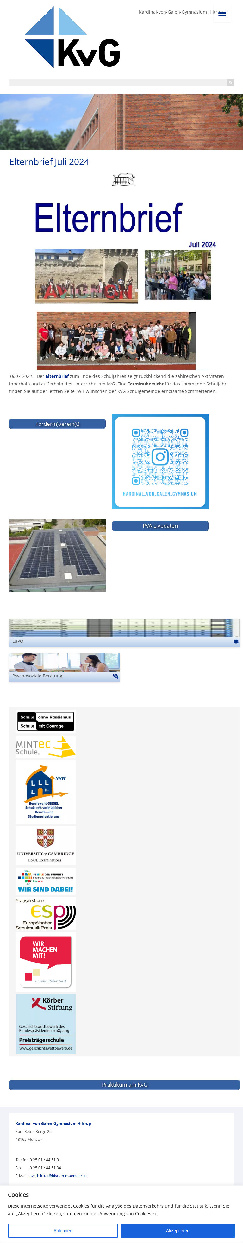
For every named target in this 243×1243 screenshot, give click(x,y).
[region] (121, 1214)
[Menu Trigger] (222, 13)
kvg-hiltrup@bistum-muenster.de (59, 1175)
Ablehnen (62, 1230)
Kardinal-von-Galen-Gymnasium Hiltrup (181, 12)
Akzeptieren (178, 1230)
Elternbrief (57, 376)
